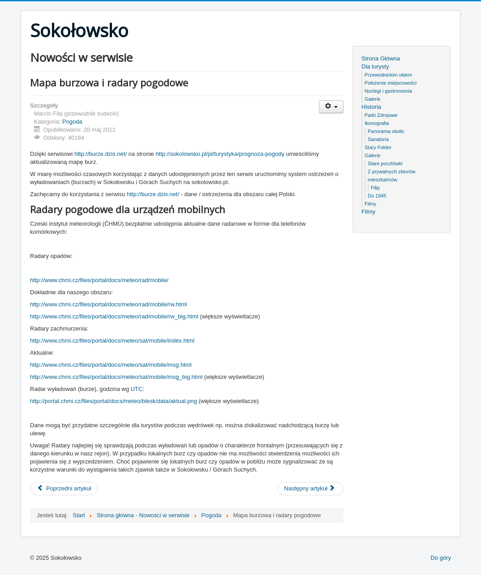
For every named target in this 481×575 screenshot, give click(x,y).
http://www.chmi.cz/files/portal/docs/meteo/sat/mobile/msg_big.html (116, 376)
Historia (371, 106)
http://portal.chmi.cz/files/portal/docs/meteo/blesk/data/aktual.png (113, 401)
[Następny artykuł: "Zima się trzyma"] (310, 488)
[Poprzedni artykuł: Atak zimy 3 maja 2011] (64, 488)
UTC (137, 389)
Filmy (370, 203)
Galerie (372, 99)
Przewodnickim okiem (388, 74)
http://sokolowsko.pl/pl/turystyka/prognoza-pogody (219, 153)
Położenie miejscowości (391, 83)
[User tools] (331, 106)
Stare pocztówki (385, 163)
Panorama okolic (386, 131)
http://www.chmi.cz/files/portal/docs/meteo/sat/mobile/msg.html (111, 364)
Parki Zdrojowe (381, 115)
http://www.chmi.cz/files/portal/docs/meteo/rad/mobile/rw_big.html (115, 316)
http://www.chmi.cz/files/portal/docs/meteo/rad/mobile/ (99, 280)
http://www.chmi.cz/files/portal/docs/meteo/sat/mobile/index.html (112, 340)
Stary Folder (378, 147)
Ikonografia (377, 123)
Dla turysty (375, 66)
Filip (375, 187)
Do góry (440, 557)
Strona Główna (380, 58)
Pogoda (72, 121)
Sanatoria (378, 139)
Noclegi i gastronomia (388, 91)
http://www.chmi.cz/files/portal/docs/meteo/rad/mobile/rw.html (108, 304)
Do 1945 (377, 195)
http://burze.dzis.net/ (100, 153)
